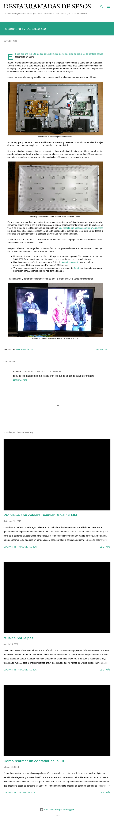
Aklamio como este (70, 262)
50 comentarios (28, 670)
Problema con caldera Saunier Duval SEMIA (41, 515)
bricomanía (23, 349)
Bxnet (76, 268)
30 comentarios (28, 547)
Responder (19, 380)
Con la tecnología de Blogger (57, 809)
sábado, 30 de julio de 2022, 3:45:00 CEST (43, 371)
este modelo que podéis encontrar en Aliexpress (80, 228)
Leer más (105, 547)
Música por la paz (18, 638)
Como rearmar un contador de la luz (34, 761)
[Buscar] (101, 5)
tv (32, 349)
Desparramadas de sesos (47, 7)
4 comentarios (27, 792)
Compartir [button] (101, 349)
